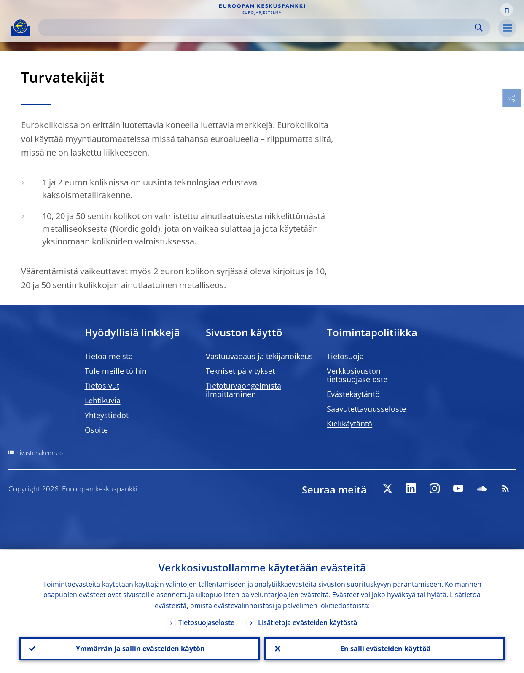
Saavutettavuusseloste (366, 409)
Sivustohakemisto (39, 453)
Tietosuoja (345, 356)
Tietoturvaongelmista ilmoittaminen (243, 390)
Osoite (96, 430)
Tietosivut (102, 386)
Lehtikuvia (103, 400)
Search (479, 27)
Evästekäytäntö (353, 394)
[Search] (257, 27)
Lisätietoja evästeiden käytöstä (307, 621)
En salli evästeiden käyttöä (384, 648)
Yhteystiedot (107, 415)
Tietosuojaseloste (206, 621)
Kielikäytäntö (349, 423)
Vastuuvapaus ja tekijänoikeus (259, 356)
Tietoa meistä (109, 356)
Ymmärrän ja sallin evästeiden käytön (139, 648)
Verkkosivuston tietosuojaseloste (357, 375)
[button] (506, 9)
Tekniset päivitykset (240, 371)
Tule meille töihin (116, 371)
